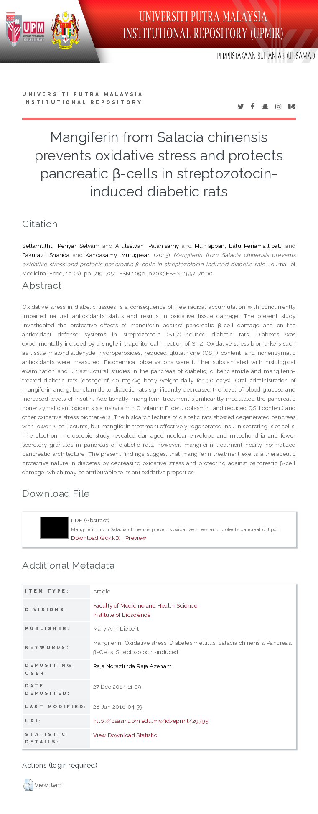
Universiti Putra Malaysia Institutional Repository (82, 99)
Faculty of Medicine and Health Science (145, 605)
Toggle (15, 15)
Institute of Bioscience (121, 614)
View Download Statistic (125, 735)
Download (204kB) (96, 537)
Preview (136, 537)
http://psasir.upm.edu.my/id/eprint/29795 (151, 720)
